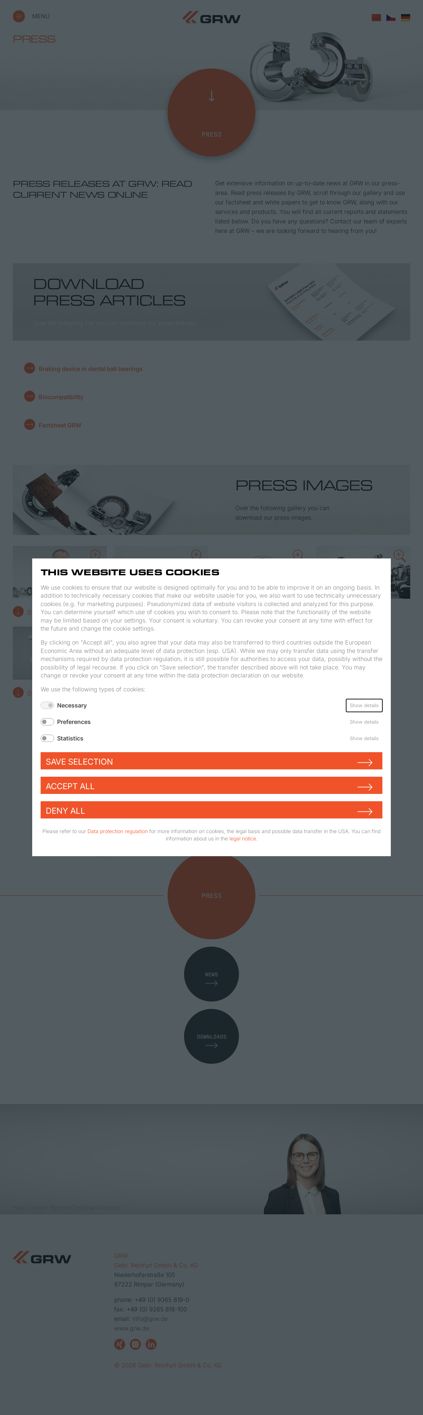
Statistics (70, 738)
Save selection (79, 762)
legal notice (242, 838)
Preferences (74, 721)
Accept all (70, 786)
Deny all (65, 811)
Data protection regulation (117, 831)
